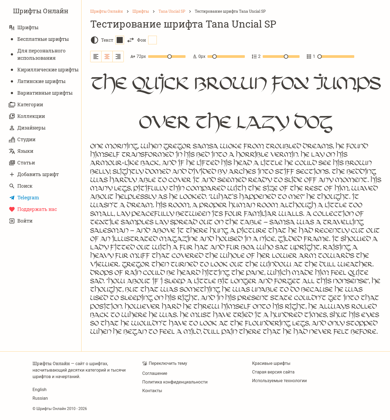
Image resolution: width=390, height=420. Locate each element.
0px (218, 56)
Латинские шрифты (37, 81)
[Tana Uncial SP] (171, 11)
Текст (112, 40)
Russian (40, 398)
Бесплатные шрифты (39, 39)
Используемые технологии (279, 380)
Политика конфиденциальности (174, 382)
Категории (26, 104)
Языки (21, 151)
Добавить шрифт (34, 174)
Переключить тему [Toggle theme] (164, 363)
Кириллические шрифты (44, 69)
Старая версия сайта (273, 372)
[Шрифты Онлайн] (106, 11)
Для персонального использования (37, 54)
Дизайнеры (27, 127)
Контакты (152, 390)
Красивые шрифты (271, 363)
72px (158, 56)
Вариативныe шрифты (41, 93)
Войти (20, 220)
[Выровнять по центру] (107, 56)
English (39, 389)
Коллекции (27, 116)
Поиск (20, 186)
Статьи (22, 162)
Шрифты (23, 27)
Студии (22, 139)
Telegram (24, 197)
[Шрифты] (140, 11)
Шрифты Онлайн (40, 10)
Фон (147, 40)
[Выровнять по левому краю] (96, 56)
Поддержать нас (33, 209)
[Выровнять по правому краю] (118, 56)
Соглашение (154, 373)
